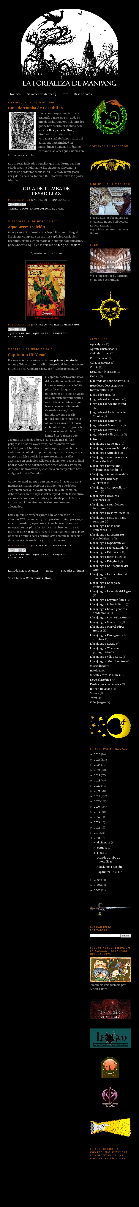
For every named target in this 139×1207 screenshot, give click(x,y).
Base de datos (83, 94)
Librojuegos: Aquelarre (105, 443)
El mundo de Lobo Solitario (107, 381)
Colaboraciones (100, 362)
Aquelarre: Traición (26, 227)
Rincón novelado (101, 689)
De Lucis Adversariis (103, 371)
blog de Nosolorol (69, 245)
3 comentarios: (60, 545)
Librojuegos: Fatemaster (105, 552)
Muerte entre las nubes (105, 675)
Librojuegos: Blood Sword (107, 474)
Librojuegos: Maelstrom (105, 622)
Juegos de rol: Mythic (103, 430)
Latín (93, 439)
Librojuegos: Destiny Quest (107, 513)
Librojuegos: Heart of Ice (106, 556)
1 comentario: (59, 199)
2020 (97, 785)
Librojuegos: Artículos (104, 452)
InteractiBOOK (99, 390)
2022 (97, 775)
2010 (97, 838)
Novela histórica (100, 679)
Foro (65, 94)
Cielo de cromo (100, 353)
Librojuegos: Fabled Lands (107, 547)
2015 (97, 812)
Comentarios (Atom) (39, 578)
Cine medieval (99, 358)
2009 (97, 880)
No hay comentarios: (64, 324)
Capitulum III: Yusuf (27, 355)
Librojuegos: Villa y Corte (106, 656)
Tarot (93, 698)
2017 (97, 801)
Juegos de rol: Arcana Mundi (108, 404)
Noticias (15, 94)
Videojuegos (98, 702)
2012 (97, 827)
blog (81, 531)
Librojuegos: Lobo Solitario (107, 604)
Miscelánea (97, 666)
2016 (97, 806)
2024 (97, 765)
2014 (97, 817)
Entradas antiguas (72, 570)
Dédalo (94, 376)
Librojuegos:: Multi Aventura (108, 661)
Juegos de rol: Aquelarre (29, 333)
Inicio (49, 570)
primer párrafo (64, 360)
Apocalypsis (97, 344)
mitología (96, 670)
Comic (94, 367)
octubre (102, 847)
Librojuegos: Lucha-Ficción (108, 617)
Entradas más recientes (23, 570)
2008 (97, 885)
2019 (97, 791)
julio (100, 853)
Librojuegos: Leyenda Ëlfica (108, 600)
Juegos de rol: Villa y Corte (106, 434)
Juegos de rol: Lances (103, 421)
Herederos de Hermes (104, 385)
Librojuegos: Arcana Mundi (108, 448)
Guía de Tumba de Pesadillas (35, 108)
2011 (97, 832)
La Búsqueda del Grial (59, 130)
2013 (97, 822)
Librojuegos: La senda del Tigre (110, 591)
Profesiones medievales (105, 684)
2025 (97, 759)
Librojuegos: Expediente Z (107, 543)
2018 (97, 796)
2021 (97, 780)
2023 (97, 770)
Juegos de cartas (100, 394)
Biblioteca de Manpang (41, 94)
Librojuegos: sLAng (103, 643)
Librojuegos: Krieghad (104, 561)
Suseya (94, 693)
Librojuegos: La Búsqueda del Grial (37, 208)
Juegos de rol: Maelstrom (106, 425)
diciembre (104, 842)
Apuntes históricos (102, 349)
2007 (97, 890)
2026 (97, 754)
